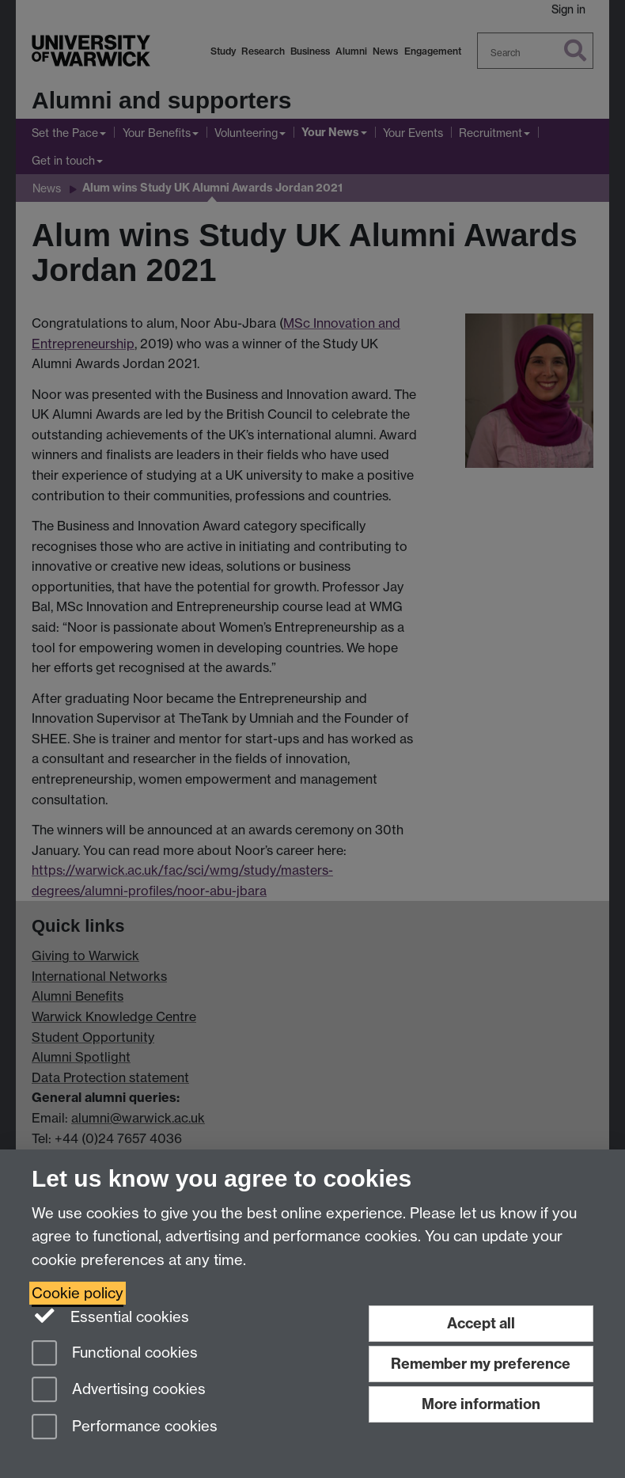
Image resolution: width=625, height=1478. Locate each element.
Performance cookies (125, 1427)
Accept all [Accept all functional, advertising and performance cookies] (481, 1323)
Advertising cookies (119, 1390)
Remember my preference (480, 1364)
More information (481, 1404)
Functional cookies (115, 1354)
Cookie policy (77, 1293)
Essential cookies (110, 1315)
